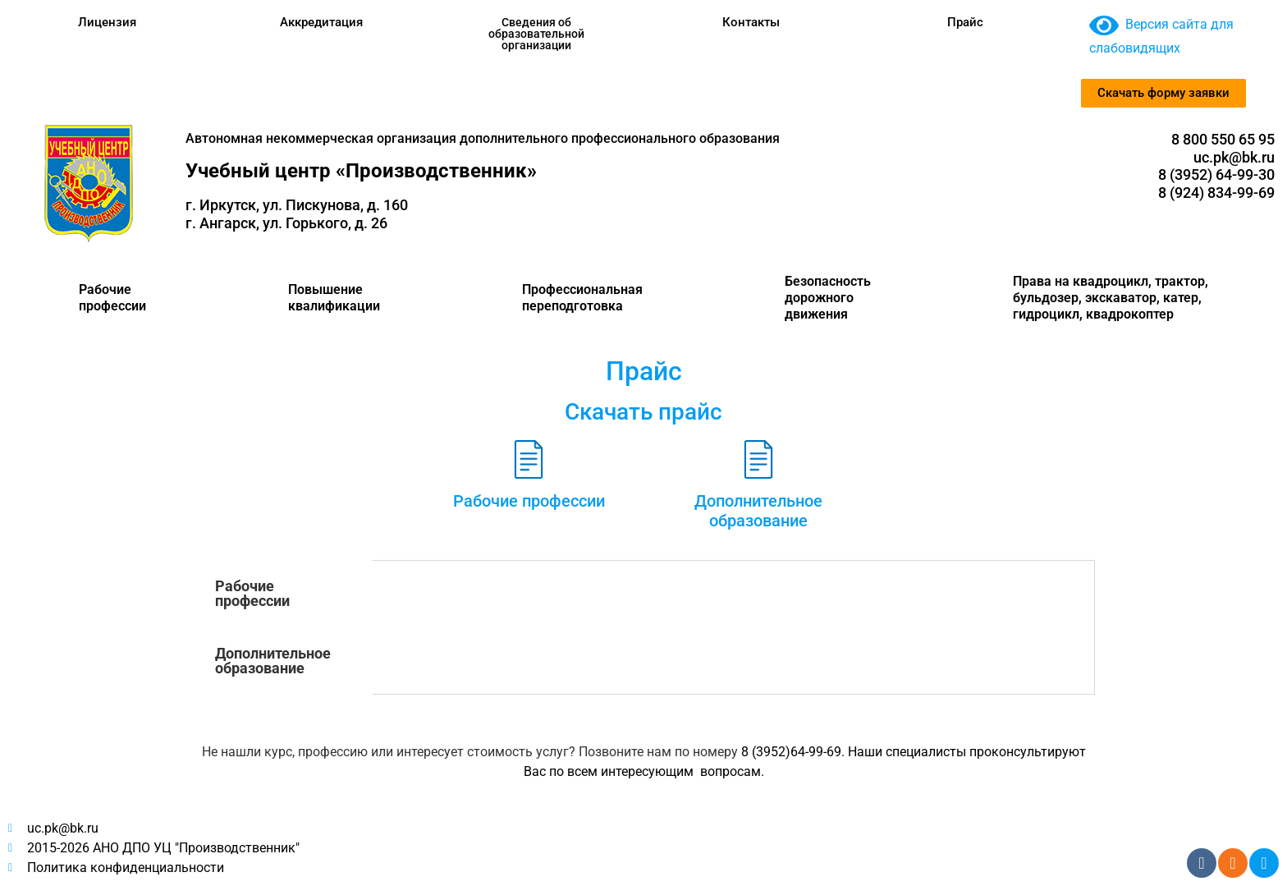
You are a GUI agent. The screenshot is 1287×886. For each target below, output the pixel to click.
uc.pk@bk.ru (1234, 157)
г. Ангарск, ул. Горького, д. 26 (286, 223)
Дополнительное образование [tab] (273, 661)
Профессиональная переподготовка (582, 298)
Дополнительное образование (758, 510)
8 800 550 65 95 (1223, 139)
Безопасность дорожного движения (828, 297)
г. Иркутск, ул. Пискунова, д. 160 (296, 204)
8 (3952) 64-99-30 (1216, 174)
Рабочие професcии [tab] (252, 593)
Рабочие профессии (112, 298)
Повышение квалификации (334, 298)
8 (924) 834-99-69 (1216, 192)
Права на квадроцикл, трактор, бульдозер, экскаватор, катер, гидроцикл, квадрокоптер (1110, 297)
